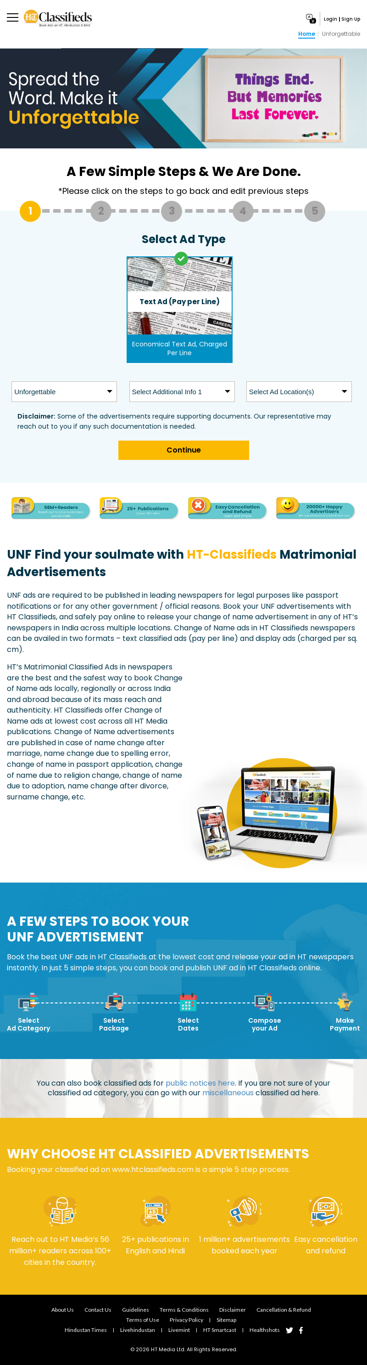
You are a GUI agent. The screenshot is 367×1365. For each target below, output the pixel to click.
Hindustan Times (86, 1329)
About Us (62, 1309)
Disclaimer (232, 1309)
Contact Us (97, 1309)
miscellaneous (228, 1093)
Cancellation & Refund (283, 1309)
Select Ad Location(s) (281, 392)
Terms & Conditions (184, 1309)
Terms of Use (142, 1319)
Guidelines (135, 1309)
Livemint (179, 1329)
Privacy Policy (186, 1319)
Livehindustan (137, 1329)
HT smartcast (219, 1329)
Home (306, 34)
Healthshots (265, 1329)
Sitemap (226, 1319)
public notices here (200, 1083)
